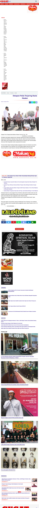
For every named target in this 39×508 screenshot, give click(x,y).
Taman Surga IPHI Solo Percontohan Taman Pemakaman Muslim (14, 384)
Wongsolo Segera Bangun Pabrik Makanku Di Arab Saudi (11, 323)
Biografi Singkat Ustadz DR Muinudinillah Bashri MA (12, 417)
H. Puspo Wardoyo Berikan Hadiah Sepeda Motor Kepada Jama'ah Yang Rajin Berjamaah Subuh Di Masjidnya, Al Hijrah (17, 357)
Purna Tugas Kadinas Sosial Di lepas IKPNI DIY (17, 306)
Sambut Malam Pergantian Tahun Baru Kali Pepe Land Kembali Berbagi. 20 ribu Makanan (21, 190)
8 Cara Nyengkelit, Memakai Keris (8, 469)
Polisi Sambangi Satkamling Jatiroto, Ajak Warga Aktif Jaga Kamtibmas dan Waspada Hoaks (18, 326)
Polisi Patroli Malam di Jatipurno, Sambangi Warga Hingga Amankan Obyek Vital (5, 60)
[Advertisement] (19, 500)
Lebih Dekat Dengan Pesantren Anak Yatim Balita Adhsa (13, 444)
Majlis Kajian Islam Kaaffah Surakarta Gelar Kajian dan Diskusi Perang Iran (22, 300)
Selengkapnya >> (5, 481)
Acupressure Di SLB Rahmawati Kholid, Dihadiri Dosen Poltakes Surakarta (22, 311)
